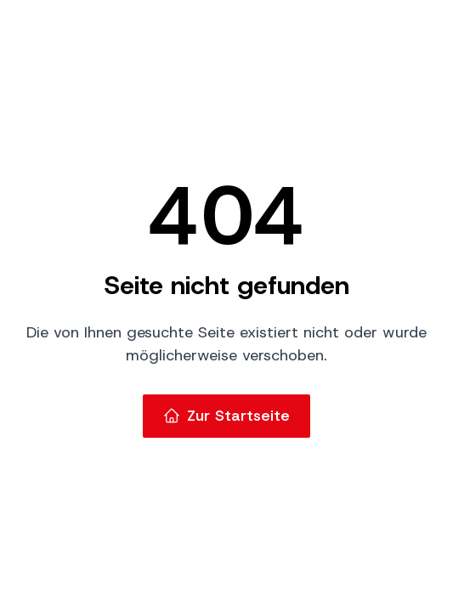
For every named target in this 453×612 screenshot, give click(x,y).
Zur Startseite (226, 415)
